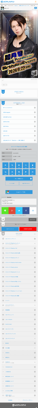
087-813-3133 (8, 203)
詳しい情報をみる (19, 178)
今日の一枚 (4, 84)
